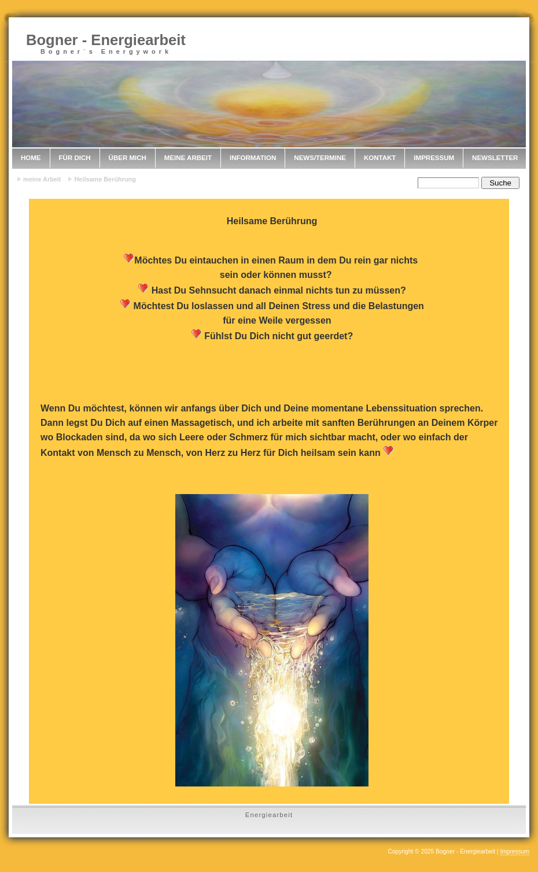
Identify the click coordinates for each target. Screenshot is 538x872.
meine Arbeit (188, 157)
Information (253, 157)
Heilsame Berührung (104, 179)
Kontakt (380, 157)
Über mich (127, 157)
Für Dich (75, 157)
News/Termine (320, 157)
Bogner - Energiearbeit (106, 40)
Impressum (434, 157)
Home (31, 157)
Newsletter (495, 157)
